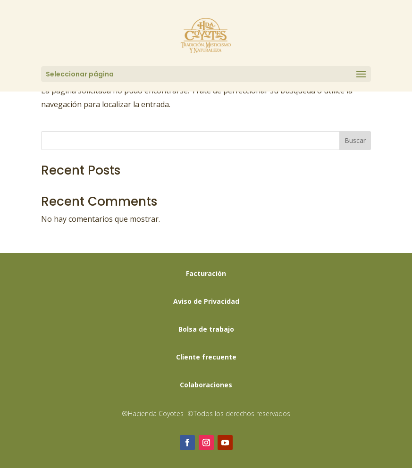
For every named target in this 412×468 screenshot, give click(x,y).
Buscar (355, 140)
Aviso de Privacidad (206, 301)
